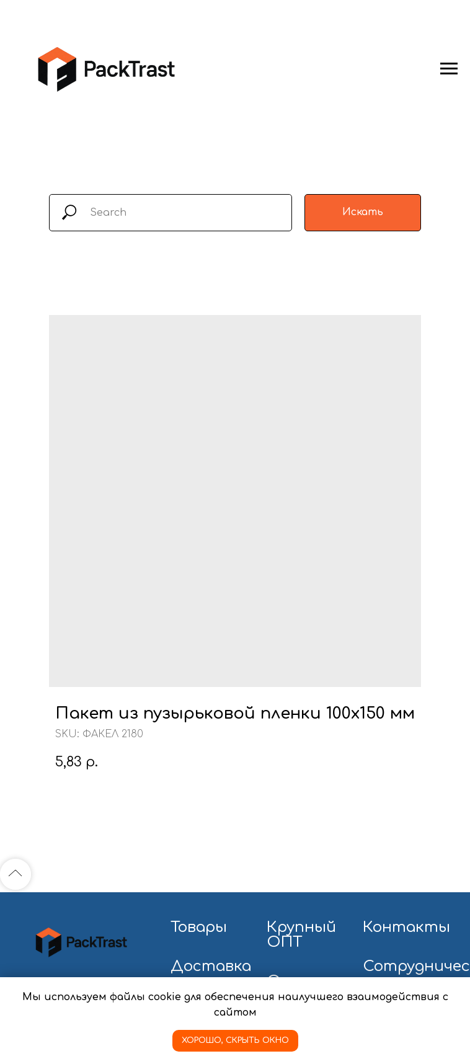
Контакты (406, 927)
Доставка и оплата (211, 974)
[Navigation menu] (449, 69)
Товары (199, 927)
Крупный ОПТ (301, 935)
